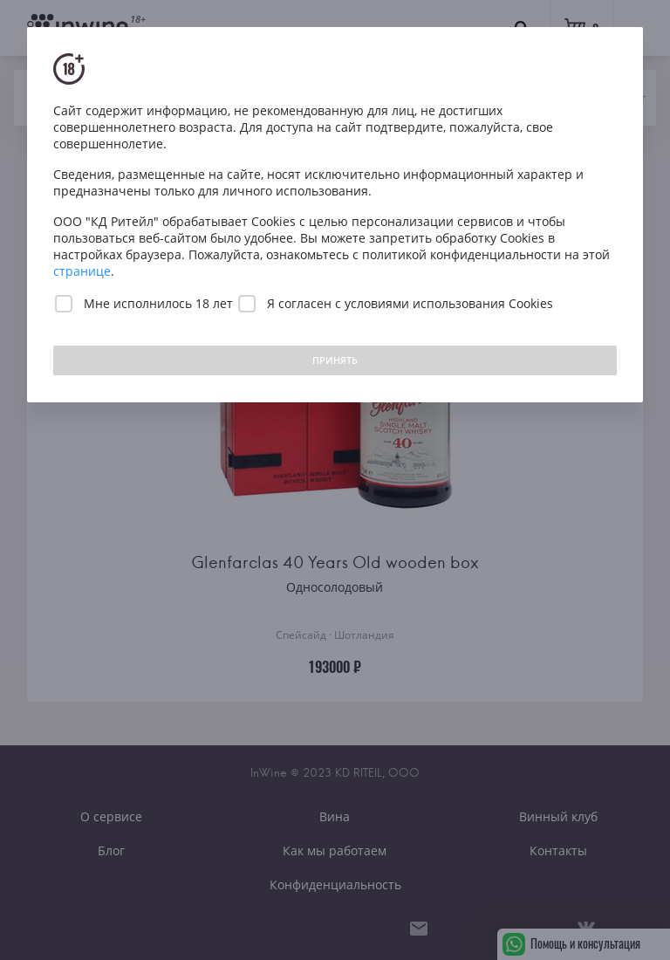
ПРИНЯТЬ (335, 360)
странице (82, 271)
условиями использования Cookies (449, 303)
